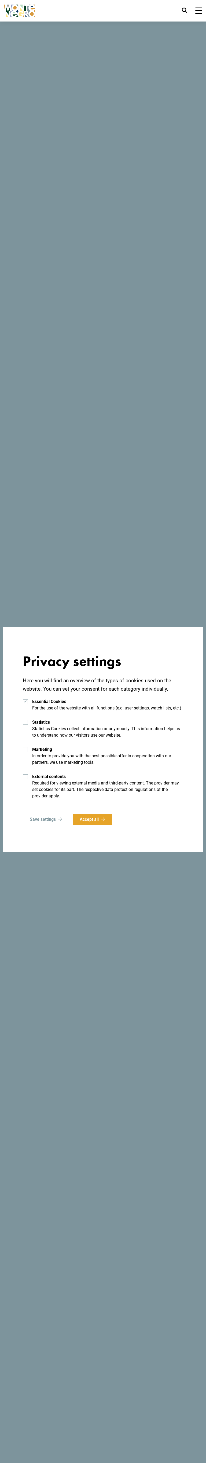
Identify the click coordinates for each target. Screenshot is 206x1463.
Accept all (89, 819)
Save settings (43, 819)
